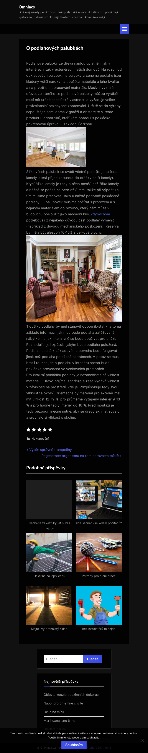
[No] (142, 740)
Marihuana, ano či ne (59, 721)
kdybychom (100, 214)
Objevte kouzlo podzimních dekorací (71, 695)
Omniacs (27, 6)
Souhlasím (74, 745)
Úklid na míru (54, 712)
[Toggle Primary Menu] (124, 29)
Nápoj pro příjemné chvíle (63, 703)
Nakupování (40, 438)
